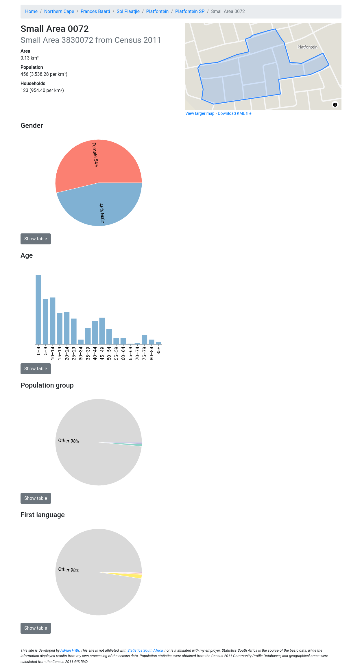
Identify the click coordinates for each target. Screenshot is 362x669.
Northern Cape (59, 11)
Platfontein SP (189, 11)
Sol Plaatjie (128, 11)
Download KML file (234, 113)
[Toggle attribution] (335, 104)
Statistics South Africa (145, 650)
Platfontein (157, 11)
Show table (35, 239)
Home (31, 11)
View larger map (200, 113)
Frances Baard (95, 11)
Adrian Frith (69, 650)
